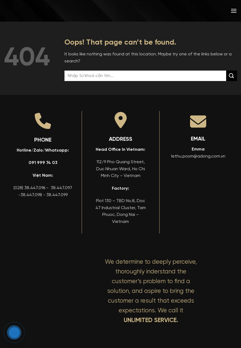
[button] (233, 10)
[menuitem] (195, 11)
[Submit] (231, 76)
